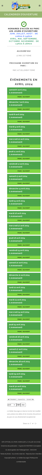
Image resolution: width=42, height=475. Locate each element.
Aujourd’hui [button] (21, 399)
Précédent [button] (12, 399)
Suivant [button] (30, 399)
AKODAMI (33, 450)
